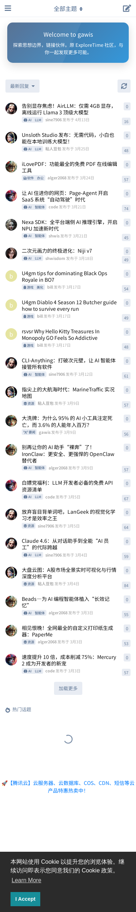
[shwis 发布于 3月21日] (11, 225)
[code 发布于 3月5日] (11, 485)
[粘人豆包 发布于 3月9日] (11, 392)
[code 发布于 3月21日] (11, 195)
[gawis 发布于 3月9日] (11, 421)
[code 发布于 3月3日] (11, 659)
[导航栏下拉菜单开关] (68, 8)
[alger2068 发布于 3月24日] (11, 166)
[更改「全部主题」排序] (22, 86)
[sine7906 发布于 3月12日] (11, 363)
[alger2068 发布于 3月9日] (11, 450)
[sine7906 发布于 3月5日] (11, 514)
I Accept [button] (25, 899)
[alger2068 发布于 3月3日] (11, 601)
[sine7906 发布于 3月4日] (11, 543)
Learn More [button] (26, 880)
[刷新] (124, 86)
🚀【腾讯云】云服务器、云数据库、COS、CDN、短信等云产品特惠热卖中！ (68, 786)
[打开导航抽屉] (7, 8)
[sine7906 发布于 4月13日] (11, 108)
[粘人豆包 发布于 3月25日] (11, 137)
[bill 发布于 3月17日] (11, 276)
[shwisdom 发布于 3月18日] (11, 253)
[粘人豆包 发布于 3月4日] (11, 572)
